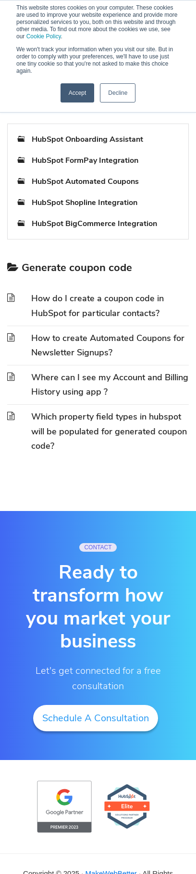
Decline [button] (117, 93)
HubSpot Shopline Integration (84, 202)
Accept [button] (77, 93)
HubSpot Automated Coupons (85, 181)
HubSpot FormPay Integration (85, 160)
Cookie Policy (43, 36)
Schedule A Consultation (95, 718)
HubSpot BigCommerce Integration (94, 223)
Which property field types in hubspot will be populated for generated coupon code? (109, 431)
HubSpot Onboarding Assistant (87, 139)
